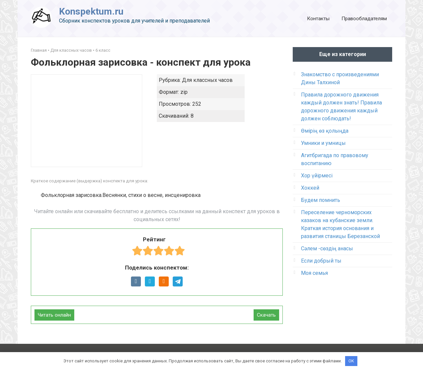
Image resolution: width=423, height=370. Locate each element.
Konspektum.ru (91, 11)
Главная (39, 50)
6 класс (102, 50)
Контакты (318, 19)
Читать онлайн (54, 315)
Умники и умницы (323, 143)
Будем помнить (320, 200)
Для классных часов (71, 50)
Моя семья (314, 273)
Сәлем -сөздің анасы (327, 248)
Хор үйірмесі (316, 175)
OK (351, 360)
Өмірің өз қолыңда (324, 131)
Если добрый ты (321, 261)
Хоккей (310, 188)
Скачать (266, 315)
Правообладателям (364, 19)
